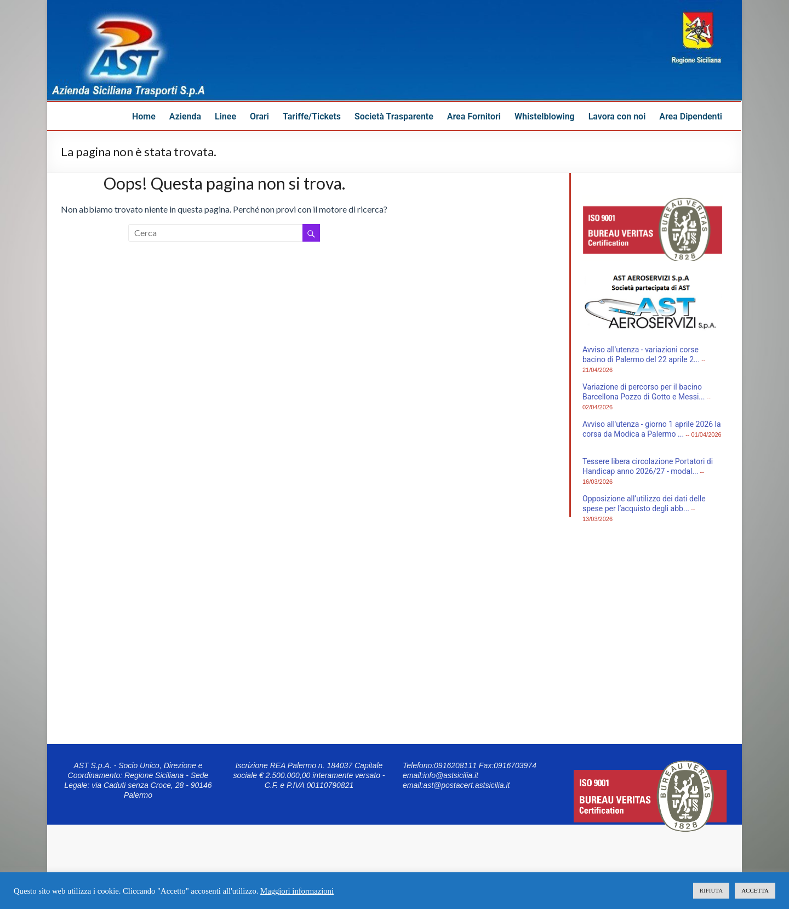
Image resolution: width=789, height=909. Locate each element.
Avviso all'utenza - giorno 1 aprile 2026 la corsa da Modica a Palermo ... (651, 429)
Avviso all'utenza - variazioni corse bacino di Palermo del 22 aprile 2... (641, 354)
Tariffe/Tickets (312, 116)
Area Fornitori (474, 116)
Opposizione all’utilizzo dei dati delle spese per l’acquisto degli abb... (644, 503)
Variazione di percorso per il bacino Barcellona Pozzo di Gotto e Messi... (643, 391)
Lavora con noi (617, 116)
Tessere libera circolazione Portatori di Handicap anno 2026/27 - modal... (647, 466)
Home (144, 116)
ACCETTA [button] (755, 890)
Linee (225, 116)
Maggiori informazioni (297, 891)
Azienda (185, 116)
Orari (259, 116)
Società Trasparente (394, 116)
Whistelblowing (544, 116)
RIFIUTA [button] (711, 890)
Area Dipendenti (690, 116)
